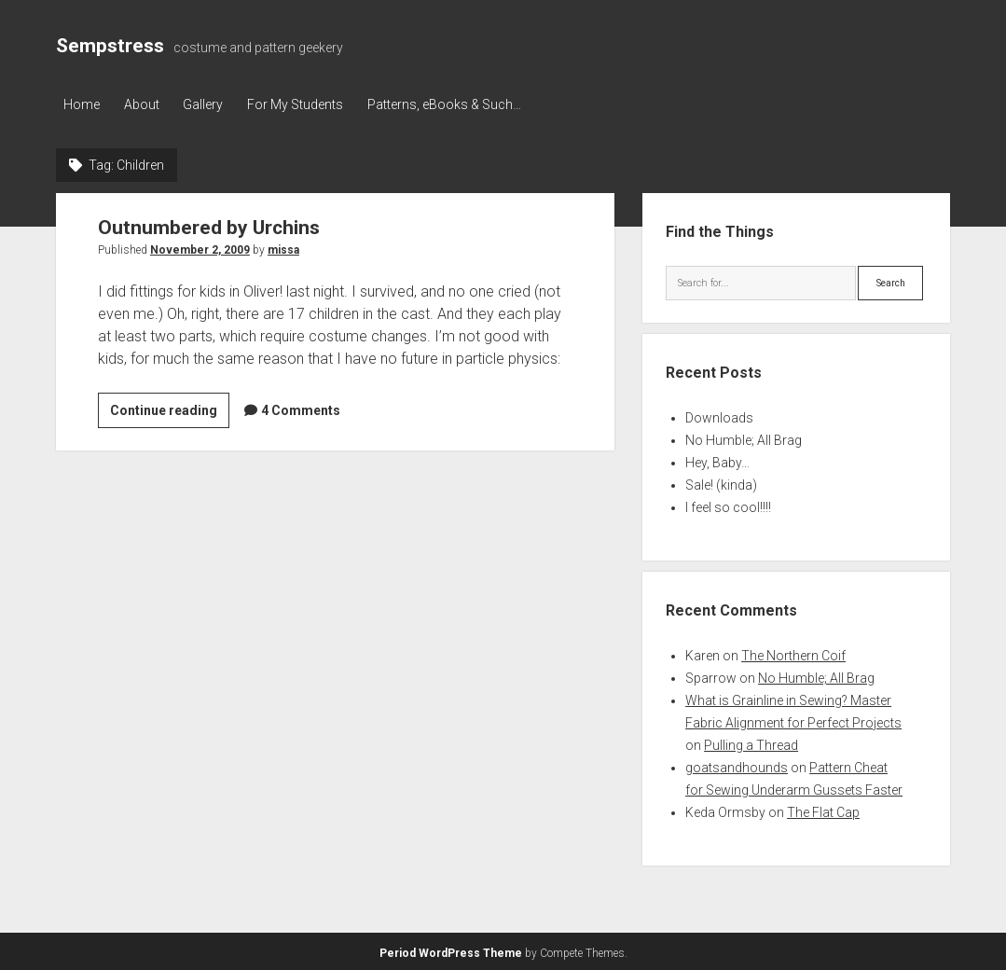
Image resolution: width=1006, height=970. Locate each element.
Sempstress (110, 46)
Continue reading (169, 410)
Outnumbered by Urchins (209, 225)
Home (81, 104)
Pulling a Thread (751, 743)
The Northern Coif (793, 653)
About (145, 104)
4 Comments (300, 407)
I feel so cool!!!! (728, 505)
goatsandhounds (736, 765)
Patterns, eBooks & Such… (460, 104)
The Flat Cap (823, 810)
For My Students (307, 104)
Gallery (211, 104)
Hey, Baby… (717, 460)
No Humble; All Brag (743, 438)
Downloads (719, 416)
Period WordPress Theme (450, 951)
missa (283, 247)
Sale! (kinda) (721, 483)
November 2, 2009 (200, 247)
